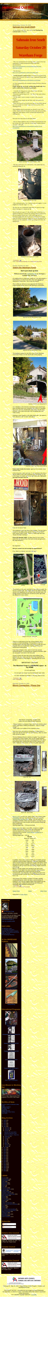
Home (30, 891)
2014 (4, 1158)
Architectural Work (11, 957)
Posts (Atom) (23, 894)
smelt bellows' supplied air (34, 832)
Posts (5, 1224)
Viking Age (4, 1215)
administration (19, 679)
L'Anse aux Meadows (7, 1202)
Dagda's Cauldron (6, 1106)
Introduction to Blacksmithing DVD (11, 1033)
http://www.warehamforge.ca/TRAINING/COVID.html (26, 80)
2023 (4, 1124)
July (6, 1139)
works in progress (26, 886)
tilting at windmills (6, 1211)
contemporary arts (6, 1189)
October (7, 1130)
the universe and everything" (9, 1210)
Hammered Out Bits (18, 7)
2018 (4, 1152)
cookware (4, 1190)
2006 (4, 1170)
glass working (5, 1195)
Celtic (3, 1186)
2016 (4, 1155)
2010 (4, 1164)
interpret (4, 1197)
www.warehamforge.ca (8, 919)
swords (3, 1207)
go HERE (34, 1294)
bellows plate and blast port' (20, 819)
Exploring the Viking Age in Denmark (11, 1068)
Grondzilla (4, 1109)
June (6, 1140)
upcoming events (38, 261)
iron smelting (31, 261)
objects (3, 1206)
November (7, 1129)
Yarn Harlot (4, 1113)
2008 (4, 1167)
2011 (4, 1163)
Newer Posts (16, 891)
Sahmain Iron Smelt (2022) (24, 27)
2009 (4, 1166)
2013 (4, 1160)
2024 (4, 1123)
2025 (4, 1121)
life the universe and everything (9, 1204)
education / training (6, 1192)
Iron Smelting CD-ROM (11, 1059)
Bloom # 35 (16, 816)
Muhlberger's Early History (8, 1111)
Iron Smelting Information (8, 929)
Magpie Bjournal (6, 1110)
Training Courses (11, 1025)
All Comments (7, 1227)
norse (3, 1205)
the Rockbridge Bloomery (8, 934)
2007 (4, 1169)
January (7, 1146)
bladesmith (4, 1184)
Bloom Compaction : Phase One (26, 685)
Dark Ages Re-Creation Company (10, 931)
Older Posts (43, 891)
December (7, 1127)
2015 (4, 1157)
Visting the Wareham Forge (24, 267)
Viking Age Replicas (11, 988)
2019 (4, 1150)
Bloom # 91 (16, 828)
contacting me (32, 274)
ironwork (4, 1200)
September (7, 1136)
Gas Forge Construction (11, 1079)
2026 (4, 1120)
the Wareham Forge (9, 911)
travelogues (5, 1212)
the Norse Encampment (11, 972)
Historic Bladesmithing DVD (11, 1042)
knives (3, 1201)
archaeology (5, 1180)
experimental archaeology (21, 261)
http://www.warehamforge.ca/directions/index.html (25, 72)
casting (3, 1185)
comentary (4, 1187)
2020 (4, 1149)
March (6, 1143)
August (6, 1137)
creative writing (5, 1191)
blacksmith (4, 1182)
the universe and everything (9, 1209)
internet (3, 1196)
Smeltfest (16, 818)
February (7, 1144)
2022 (4, 1126)
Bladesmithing (11, 1003)
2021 (4, 1147)
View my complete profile (8, 921)
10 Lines (4, 1177)
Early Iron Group (6, 933)
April (6, 1142)
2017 (4, 1153)
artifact (3, 1181)
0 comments (16, 260)
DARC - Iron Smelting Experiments (10, 932)
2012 (4, 1161)
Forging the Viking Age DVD (11, 1050)
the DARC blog (5, 1108)
